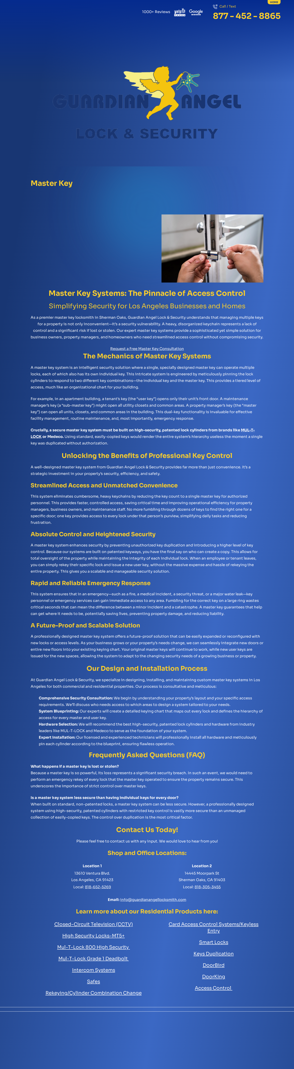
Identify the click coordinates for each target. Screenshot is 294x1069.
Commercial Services (89, 42)
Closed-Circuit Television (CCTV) (93, 924)
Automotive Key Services (166, 42)
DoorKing (213, 977)
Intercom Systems (93, 970)
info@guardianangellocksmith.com (153, 899)
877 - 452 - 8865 (247, 16)
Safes (127, 42)
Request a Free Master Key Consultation (147, 349)
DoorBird (214, 965)
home (274, 2)
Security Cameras (205, 42)
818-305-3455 (208, 887)
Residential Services (50, 42)
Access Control (244, 42)
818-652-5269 (98, 887)
